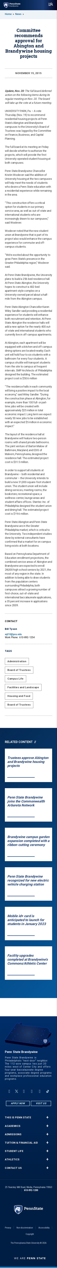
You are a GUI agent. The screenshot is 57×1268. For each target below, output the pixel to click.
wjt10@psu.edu (13, 634)
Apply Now (18, 1103)
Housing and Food (18, 695)
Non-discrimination (25, 1227)
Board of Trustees (19, 669)
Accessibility (44, 1227)
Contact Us (13, 1168)
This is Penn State (18, 1117)
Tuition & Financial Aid (21, 1142)
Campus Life (15, 678)
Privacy (8, 1227)
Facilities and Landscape (23, 687)
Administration (16, 661)
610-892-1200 (31, 1190)
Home (8, 14)
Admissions (13, 1134)
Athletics (12, 1159)
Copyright (30, 1234)
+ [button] (47, 1117)
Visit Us (41, 1103)
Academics (13, 1126)
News (18, 14)
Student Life (14, 1151)
